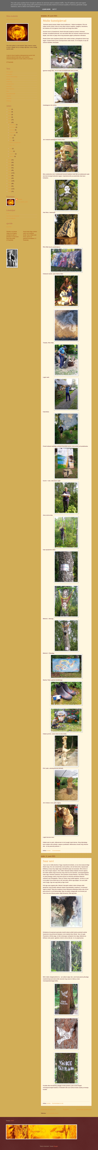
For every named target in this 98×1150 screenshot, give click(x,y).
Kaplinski (8, 98)
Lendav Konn (10, 84)
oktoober (12, 130)
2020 (9, 160)
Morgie (8, 79)
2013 (9, 178)
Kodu (7, 213)
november (13, 127)
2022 (9, 119)
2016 (9, 170)
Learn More (46, 9)
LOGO (12, 1120)
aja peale (8, 226)
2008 (9, 191)
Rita (7, 91)
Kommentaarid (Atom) (52, 1113)
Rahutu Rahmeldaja (11, 76)
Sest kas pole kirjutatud (12, 216)
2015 (9, 173)
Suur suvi (48, 861)
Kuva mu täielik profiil (22, 202)
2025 (9, 112)
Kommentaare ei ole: (58, 1103)
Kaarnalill (8, 86)
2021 (9, 122)
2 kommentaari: (56, 850)
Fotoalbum (9, 74)
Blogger (56, 1146)
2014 (9, 175)
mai (11, 148)
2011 (9, 183)
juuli (11, 137)
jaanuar (12, 156)
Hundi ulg (9, 81)
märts (11, 151)
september (13, 132)
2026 (9, 109)
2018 (9, 165)
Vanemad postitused (84, 1109)
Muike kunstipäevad (54, 20)
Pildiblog (8, 101)
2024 (9, 114)
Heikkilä (8, 96)
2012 (9, 181)
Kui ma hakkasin (10, 218)
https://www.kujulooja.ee (13, 19)
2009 (9, 188)
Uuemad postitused (48, 1109)
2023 (9, 117)
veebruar (12, 154)
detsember (13, 124)
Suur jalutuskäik (10, 93)
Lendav (20, 199)
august (12, 135)
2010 (9, 186)
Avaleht (66, 1109)
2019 (9, 162)
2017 (9, 167)
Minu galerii (9, 72)
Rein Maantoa (10, 89)
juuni (11, 140)
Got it (54, 9)
